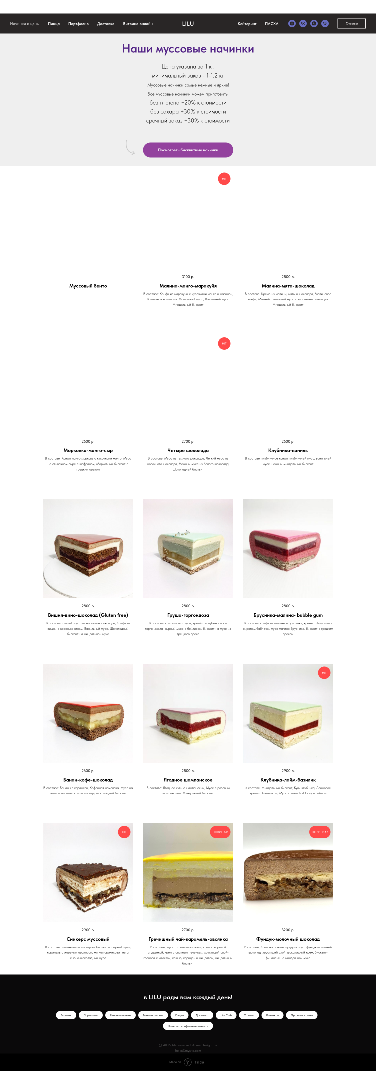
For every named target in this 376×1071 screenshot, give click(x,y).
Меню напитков (153, 1015)
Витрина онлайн (138, 23)
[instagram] (292, 23)
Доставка (105, 23)
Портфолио (78, 23)
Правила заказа (302, 1015)
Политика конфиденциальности (188, 1026)
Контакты (272, 1015)
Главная (66, 1015)
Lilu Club (226, 1015)
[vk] (303, 23)
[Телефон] (325, 23)
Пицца (54, 23)
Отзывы (249, 1015)
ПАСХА (271, 23)
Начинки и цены (25, 23)
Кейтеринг (247, 23)
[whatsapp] (314, 23)
